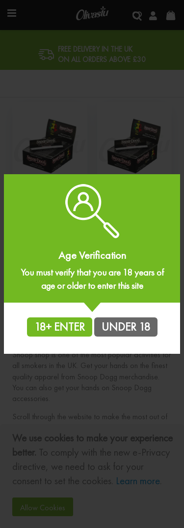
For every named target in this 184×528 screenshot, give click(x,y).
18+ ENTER (59, 326)
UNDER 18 (126, 326)
